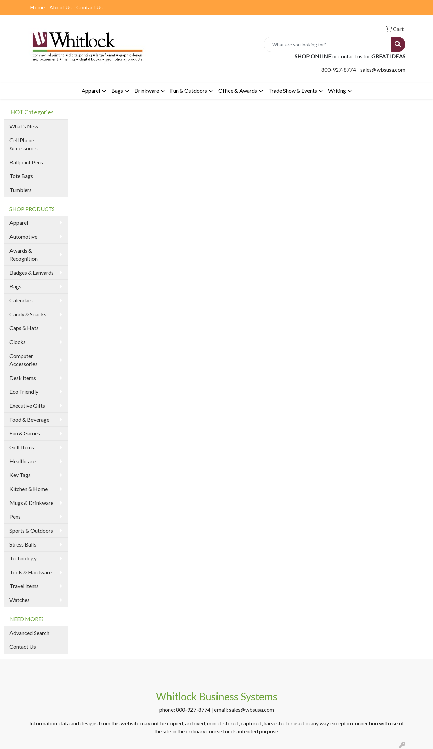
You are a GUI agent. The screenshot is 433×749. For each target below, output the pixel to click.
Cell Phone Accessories (23, 144)
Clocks (17, 342)
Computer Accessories (23, 359)
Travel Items (24, 586)
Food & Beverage (29, 419)
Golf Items (21, 447)
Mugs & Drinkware (31, 502)
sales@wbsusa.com (382, 69)
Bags (117, 90)
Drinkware (146, 90)
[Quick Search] (327, 44)
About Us (60, 7)
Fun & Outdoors (188, 90)
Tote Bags (21, 176)
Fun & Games (24, 433)
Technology (23, 558)
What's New (23, 126)
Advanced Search (29, 632)
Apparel (91, 90)
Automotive (23, 236)
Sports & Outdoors (31, 530)
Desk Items (22, 377)
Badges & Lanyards (31, 272)
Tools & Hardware (30, 572)
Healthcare (22, 461)
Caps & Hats (24, 328)
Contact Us (89, 7)
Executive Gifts (27, 405)
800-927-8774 (338, 69)
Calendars (21, 300)
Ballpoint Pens (26, 162)
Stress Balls (22, 544)
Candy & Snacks (27, 314)
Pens (15, 516)
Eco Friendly (23, 391)
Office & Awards (237, 90)
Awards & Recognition (23, 254)
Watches (19, 600)
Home (37, 7)
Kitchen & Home (28, 489)
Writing (337, 90)
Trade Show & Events (292, 90)
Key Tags (20, 475)
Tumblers (20, 190)
